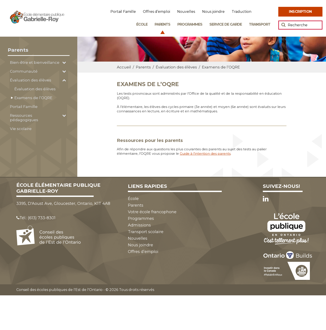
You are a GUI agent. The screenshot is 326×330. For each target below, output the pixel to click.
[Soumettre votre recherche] (283, 25)
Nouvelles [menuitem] (186, 11)
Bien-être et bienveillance (34, 62)
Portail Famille (24, 106)
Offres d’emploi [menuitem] (156, 11)
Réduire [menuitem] (272, 11)
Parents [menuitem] (162, 24)
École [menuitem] (142, 24)
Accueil (124, 67)
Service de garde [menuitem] (225, 24)
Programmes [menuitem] (189, 24)
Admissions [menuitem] (139, 225)
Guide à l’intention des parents (205, 153)
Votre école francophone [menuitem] (152, 211)
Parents (18, 50)
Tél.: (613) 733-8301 (35, 217)
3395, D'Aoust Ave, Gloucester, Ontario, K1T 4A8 (63, 203)
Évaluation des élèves (30, 80)
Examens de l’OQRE (33, 98)
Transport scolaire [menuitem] (145, 231)
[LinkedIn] (266, 199)
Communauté (24, 71)
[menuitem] (300, 12)
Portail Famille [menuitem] (123, 11)
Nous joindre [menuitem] (213, 11)
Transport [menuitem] (259, 24)
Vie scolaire (21, 128)
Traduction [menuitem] (241, 11)
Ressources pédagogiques (24, 117)
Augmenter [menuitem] (261, 11)
